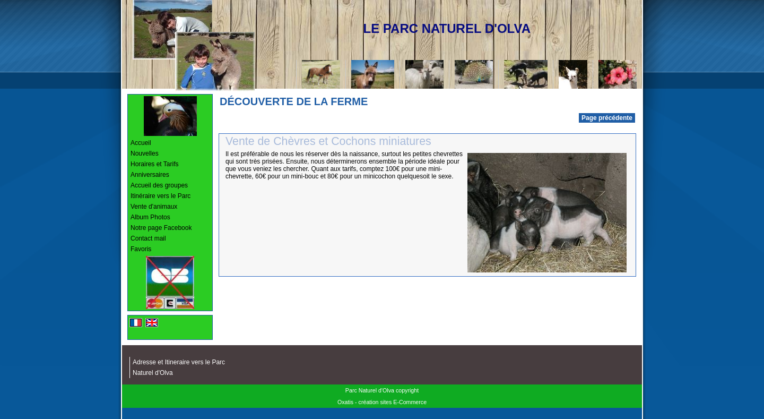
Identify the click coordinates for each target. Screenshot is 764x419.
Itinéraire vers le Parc (160, 196)
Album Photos (150, 217)
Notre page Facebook (161, 228)
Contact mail (148, 238)
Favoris (141, 249)
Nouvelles (145, 153)
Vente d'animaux (154, 206)
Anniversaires (150, 174)
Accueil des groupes (159, 185)
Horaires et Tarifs (154, 164)
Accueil (141, 143)
